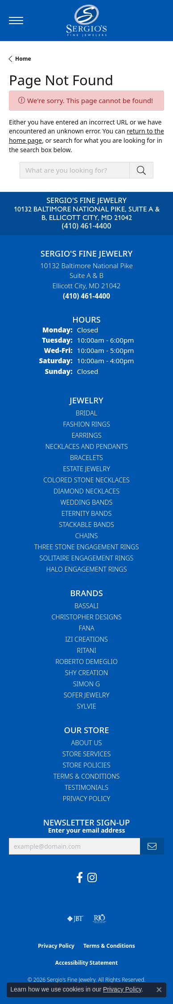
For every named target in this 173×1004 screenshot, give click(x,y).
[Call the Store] (86, 295)
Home (23, 58)
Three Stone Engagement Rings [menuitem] (86, 547)
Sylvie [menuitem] (86, 706)
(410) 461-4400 (86, 226)
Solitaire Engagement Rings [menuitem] (87, 558)
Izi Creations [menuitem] (86, 639)
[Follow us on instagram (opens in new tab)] (92, 877)
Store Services (86, 754)
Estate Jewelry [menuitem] (86, 469)
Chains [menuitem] (86, 535)
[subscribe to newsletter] (152, 846)
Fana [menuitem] (87, 628)
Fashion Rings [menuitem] (86, 424)
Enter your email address (86, 830)
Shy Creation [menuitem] (86, 672)
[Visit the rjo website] (99, 918)
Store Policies (86, 765)
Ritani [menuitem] (86, 650)
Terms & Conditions (87, 776)
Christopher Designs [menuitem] (86, 617)
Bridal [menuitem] (86, 413)
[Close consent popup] (159, 989)
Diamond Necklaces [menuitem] (86, 491)
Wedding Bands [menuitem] (87, 502)
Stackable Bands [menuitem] (86, 524)
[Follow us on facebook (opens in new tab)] (79, 877)
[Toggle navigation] (16, 20)
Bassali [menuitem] (86, 606)
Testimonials (86, 787)
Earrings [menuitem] (86, 435)
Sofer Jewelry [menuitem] (87, 695)
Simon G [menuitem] (86, 684)
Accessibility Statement (86, 963)
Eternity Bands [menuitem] (87, 513)
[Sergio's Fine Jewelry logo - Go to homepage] (86, 20)
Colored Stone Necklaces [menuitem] (86, 480)
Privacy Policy (86, 798)
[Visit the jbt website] (75, 918)
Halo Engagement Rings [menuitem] (86, 569)
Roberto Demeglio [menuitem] (86, 661)
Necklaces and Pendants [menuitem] (86, 446)
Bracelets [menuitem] (86, 457)
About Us (86, 742)
